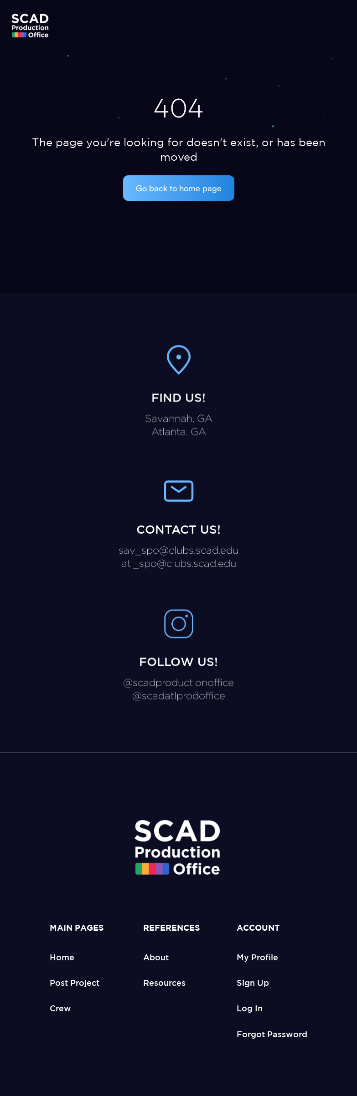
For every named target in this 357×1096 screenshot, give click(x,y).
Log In (250, 1008)
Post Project (74, 982)
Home (62, 957)
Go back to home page (179, 188)
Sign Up (253, 982)
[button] (337, 26)
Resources (164, 982)
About (156, 957)
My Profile (257, 957)
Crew (60, 1008)
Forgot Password (272, 1034)
